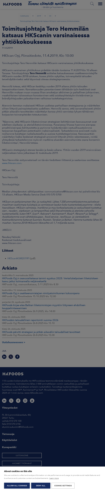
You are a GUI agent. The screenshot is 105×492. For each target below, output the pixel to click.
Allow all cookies (17, 486)
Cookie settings (63, 486)
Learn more (54, 478)
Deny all (40, 486)
